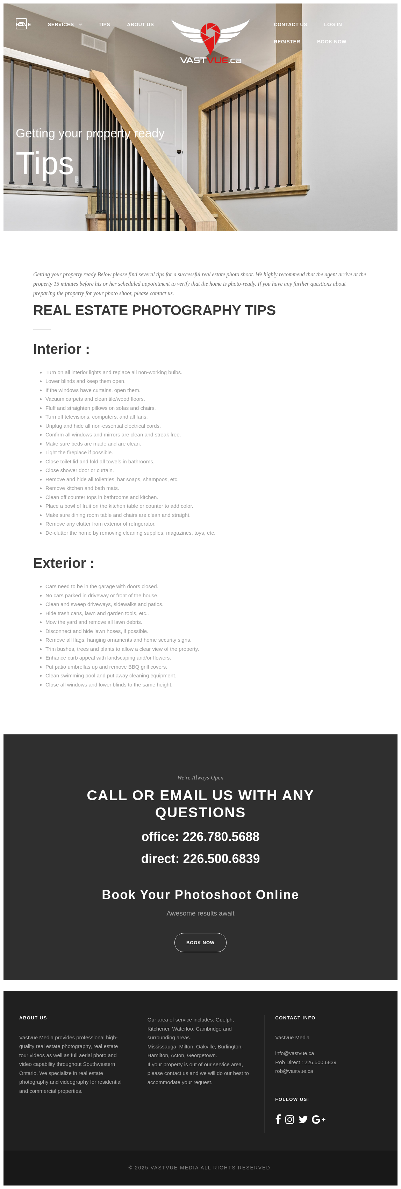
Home (23, 24)
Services (61, 24)
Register (287, 41)
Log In (333, 24)
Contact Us (290, 24)
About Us (140, 24)
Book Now (331, 41)
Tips (104, 24)
